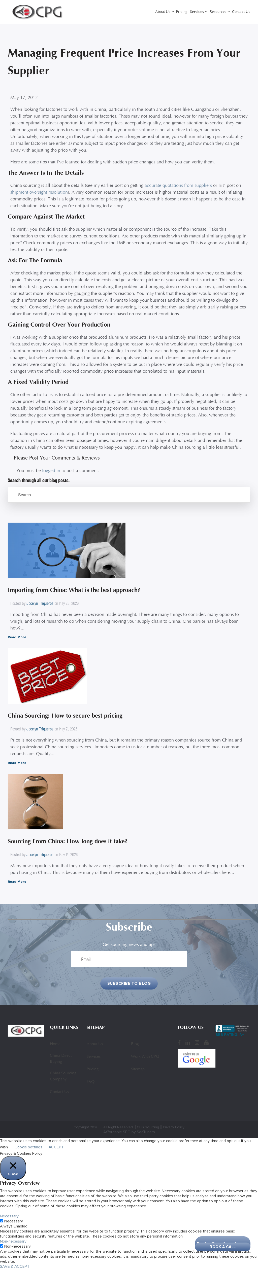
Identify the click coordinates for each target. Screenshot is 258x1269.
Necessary (13, 1221)
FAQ (90, 1082)
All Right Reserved (118, 1127)
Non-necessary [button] (13, 1241)
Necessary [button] (9, 1216)
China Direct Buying (61, 1059)
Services (197, 12)
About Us (162, 12)
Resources (218, 12)
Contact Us (241, 12)
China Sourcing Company (63, 1076)
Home (55, 1044)
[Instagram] (197, 1042)
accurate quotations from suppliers (178, 186)
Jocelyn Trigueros (39, 603)
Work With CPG (145, 1057)
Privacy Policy (173, 1127)
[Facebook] (179, 1042)
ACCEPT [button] (56, 1147)
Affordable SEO (117, 1132)
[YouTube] (206, 1042)
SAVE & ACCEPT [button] (14, 1266)
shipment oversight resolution (39, 192)
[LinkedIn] (187, 1042)
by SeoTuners (143, 1132)
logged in (51, 471)
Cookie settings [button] (28, 1147)
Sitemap (138, 1069)
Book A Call (223, 1247)
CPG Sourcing (148, 1127)
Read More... (18, 637)
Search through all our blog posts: (39, 480)
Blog (135, 1044)
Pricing (181, 12)
